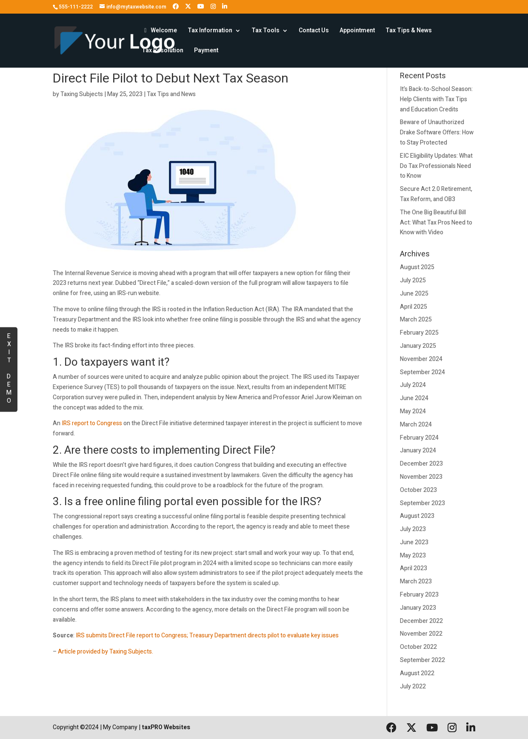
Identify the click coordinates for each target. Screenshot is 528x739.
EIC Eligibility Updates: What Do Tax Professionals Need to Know (436, 166)
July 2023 (413, 529)
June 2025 (414, 293)
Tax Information (210, 31)
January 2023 (418, 607)
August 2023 (417, 516)
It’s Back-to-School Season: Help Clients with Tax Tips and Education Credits (436, 99)
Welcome (159, 31)
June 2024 (414, 398)
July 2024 (413, 385)
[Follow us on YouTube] (200, 6)
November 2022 (421, 633)
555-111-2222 (76, 7)
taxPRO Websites (166, 727)
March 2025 (416, 319)
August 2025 (417, 267)
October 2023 (418, 490)
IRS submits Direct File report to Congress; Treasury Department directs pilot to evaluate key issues (207, 635)
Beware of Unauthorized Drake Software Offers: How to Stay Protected (437, 132)
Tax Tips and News (171, 94)
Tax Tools (265, 31)
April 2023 (413, 568)
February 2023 (419, 594)
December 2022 (421, 621)
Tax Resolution (162, 51)
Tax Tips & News (408, 31)
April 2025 (413, 306)
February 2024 (419, 437)
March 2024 (416, 424)
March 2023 (416, 581)
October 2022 (418, 646)
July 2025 (413, 280)
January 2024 (418, 450)
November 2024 (421, 359)
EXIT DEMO (8, 368)
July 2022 (413, 686)
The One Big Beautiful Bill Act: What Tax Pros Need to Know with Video (436, 222)
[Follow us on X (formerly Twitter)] (188, 6)
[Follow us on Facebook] (176, 6)
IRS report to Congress (92, 423)
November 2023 (421, 476)
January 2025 (418, 345)
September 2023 (422, 503)
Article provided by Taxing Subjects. (105, 651)
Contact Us (314, 31)
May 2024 (413, 411)
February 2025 (419, 332)
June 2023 (414, 542)
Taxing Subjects (81, 94)
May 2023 (413, 555)
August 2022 (417, 673)
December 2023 (421, 463)
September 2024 (422, 372)
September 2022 (422, 660)
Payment (206, 51)
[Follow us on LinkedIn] (224, 6)
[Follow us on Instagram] (213, 6)
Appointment (357, 31)
